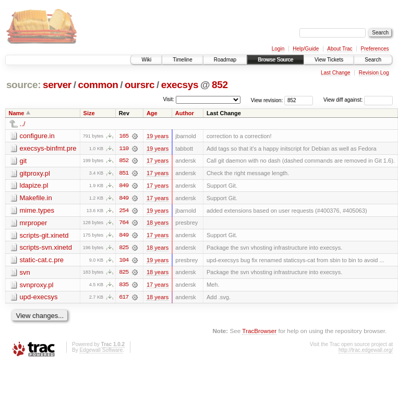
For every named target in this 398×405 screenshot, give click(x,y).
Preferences (375, 49)
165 (123, 136)
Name (17, 113)
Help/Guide (306, 49)
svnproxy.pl (37, 286)
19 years (157, 136)
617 (123, 298)
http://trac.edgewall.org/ (366, 351)
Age (152, 113)
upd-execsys (39, 298)
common (98, 84)
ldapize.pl (34, 186)
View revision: (267, 100)
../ (23, 124)
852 (220, 84)
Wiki (146, 60)
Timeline (182, 60)
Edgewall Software (101, 351)
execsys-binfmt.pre (48, 148)
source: (23, 84)
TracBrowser (259, 332)
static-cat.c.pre (42, 261)
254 (123, 211)
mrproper (33, 223)
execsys (180, 84)
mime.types (37, 211)
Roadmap (225, 60)
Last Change (336, 73)
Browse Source (275, 60)
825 (123, 248)
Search (373, 60)
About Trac (339, 49)
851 (123, 173)
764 (123, 223)
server (57, 84)
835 (123, 286)
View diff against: (358, 100)
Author (184, 113)
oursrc (139, 84)
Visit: (168, 99)
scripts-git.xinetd (44, 236)
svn (25, 273)
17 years (157, 161)
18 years (157, 223)
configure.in (37, 136)
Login (278, 49)
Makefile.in (36, 198)
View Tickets (329, 60)
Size (89, 113)
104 (123, 261)
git (23, 161)
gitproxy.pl (35, 173)
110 (123, 148)
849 (123, 186)
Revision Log (374, 73)
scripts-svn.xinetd (46, 248)
